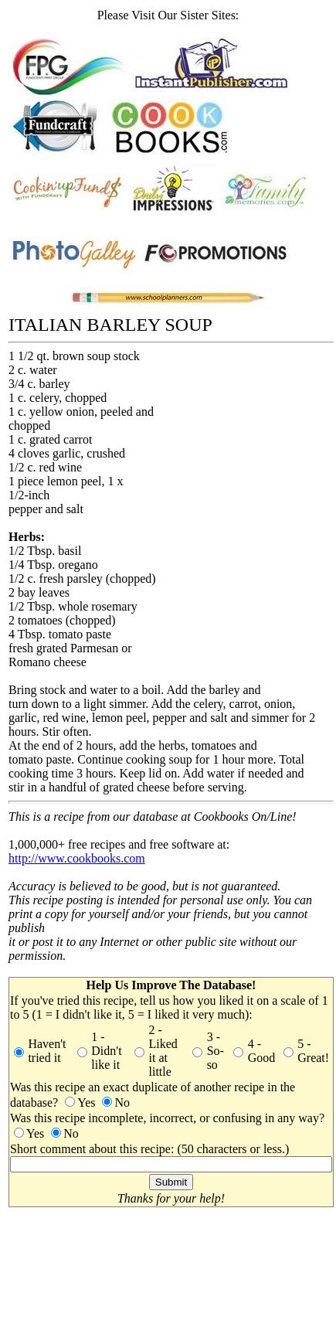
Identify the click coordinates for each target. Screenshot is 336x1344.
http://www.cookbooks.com (76, 858)
